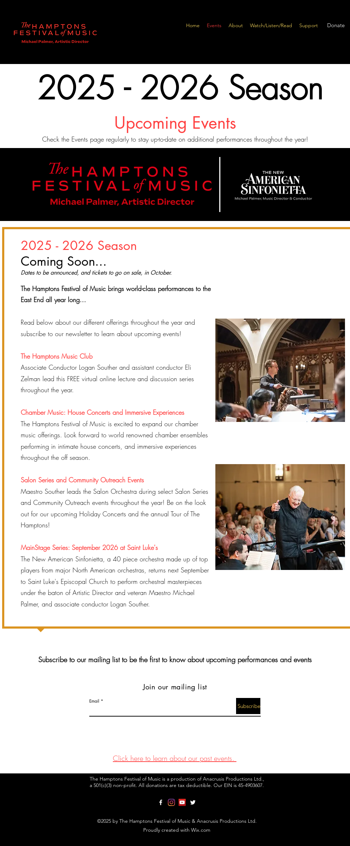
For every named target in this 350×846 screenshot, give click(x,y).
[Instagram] (171, 802)
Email (94, 701)
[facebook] (160, 802)
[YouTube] (182, 802)
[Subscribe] (248, 706)
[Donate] (335, 25)
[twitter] (192, 802)
